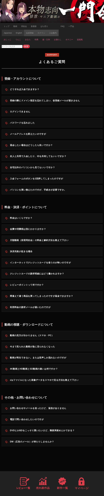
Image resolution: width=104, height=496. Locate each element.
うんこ (18, 39)
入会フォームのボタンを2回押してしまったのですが (36, 179)
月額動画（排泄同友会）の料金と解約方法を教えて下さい (39, 241)
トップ (6, 26)
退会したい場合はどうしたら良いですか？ (31, 146)
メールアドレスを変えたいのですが (28, 134)
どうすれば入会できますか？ (24, 89)
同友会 (24, 26)
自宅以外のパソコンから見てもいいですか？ (32, 168)
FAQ (62, 26)
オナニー (69, 39)
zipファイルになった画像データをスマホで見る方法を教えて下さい (44, 380)
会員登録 (30, 33)
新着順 (34, 26)
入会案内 (53, 33)
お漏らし (57, 39)
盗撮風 (80, 39)
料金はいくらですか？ (21, 218)
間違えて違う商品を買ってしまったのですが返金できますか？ (41, 296)
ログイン (41, 33)
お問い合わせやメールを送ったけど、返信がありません (38, 409)
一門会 (71, 26)
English (19, 33)
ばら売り (44, 26)
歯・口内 (46, 39)
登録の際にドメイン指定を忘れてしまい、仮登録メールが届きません (45, 101)
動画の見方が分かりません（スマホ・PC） (32, 336)
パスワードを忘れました (22, 123)
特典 (36, 39)
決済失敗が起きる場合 (21, 252)
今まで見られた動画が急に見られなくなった (32, 347)
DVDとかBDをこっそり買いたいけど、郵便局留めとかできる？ (42, 431)
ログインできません (20, 112)
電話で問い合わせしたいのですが (27, 420)
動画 (15, 26)
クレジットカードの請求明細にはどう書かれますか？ (37, 274)
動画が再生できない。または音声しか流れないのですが (38, 358)
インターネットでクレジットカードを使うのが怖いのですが (40, 263)
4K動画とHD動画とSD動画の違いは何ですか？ (34, 369)
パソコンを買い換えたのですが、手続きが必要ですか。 (38, 190)
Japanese (8, 33)
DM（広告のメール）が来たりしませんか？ (32, 442)
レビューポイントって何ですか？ (27, 285)
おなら (28, 39)
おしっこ (7, 39)
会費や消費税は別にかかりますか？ (28, 230)
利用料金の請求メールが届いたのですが (30, 308)
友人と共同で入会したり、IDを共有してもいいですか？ (38, 157)
